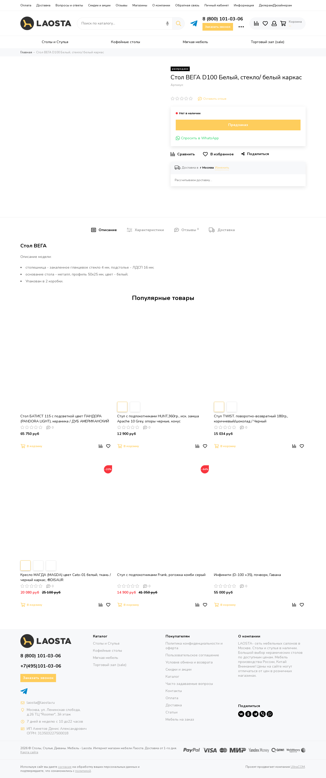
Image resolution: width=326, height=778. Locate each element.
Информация (244, 5)
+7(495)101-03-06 (40, 666)
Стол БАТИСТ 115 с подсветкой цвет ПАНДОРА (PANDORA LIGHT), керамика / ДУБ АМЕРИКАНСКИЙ (64, 419)
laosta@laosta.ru (41, 702)
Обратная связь (187, 5)
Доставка (43, 5)
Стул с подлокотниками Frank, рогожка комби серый (161, 574)
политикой (83, 771)
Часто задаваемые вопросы (189, 683)
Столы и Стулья (106, 643)
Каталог (172, 676)
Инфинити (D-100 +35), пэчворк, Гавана (247, 574)
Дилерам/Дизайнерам (275, 5)
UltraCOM (298, 767)
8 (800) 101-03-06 (222, 19)
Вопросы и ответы (69, 5)
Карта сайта (29, 752)
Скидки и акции (99, 5)
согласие (65, 767)
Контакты (174, 690)
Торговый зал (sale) (109, 664)
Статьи (172, 712)
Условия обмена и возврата (189, 662)
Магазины (139, 5)
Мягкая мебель (105, 657)
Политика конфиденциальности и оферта (194, 645)
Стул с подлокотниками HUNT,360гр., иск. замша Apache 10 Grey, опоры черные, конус (158, 419)
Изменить (222, 168)
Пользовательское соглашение (192, 655)
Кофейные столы (107, 650)
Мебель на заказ (180, 719)
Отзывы (121, 5)
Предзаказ (238, 124)
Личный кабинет (216, 5)
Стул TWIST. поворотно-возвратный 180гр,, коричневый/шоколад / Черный (251, 419)
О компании (161, 5)
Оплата (25, 5)
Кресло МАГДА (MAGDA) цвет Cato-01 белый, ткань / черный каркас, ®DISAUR (65, 577)
